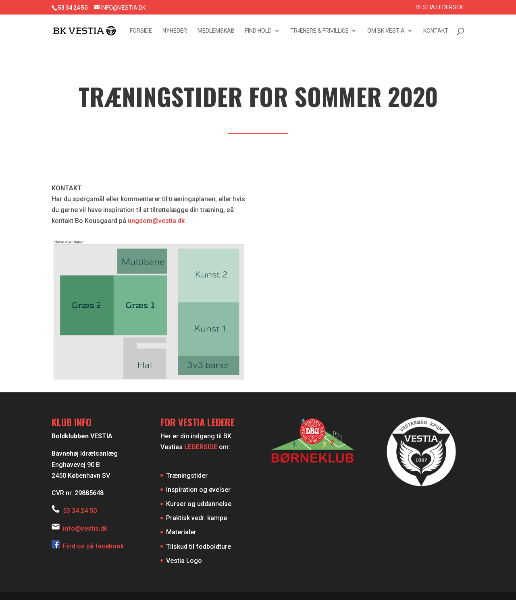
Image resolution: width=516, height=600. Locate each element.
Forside (141, 31)
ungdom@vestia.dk (156, 221)
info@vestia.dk (85, 528)
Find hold (258, 31)
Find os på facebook (88, 546)
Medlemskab (216, 31)
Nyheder (174, 31)
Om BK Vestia (386, 31)
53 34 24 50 (80, 511)
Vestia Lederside (440, 7)
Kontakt (435, 31)
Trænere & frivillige (319, 31)
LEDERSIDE (200, 447)
